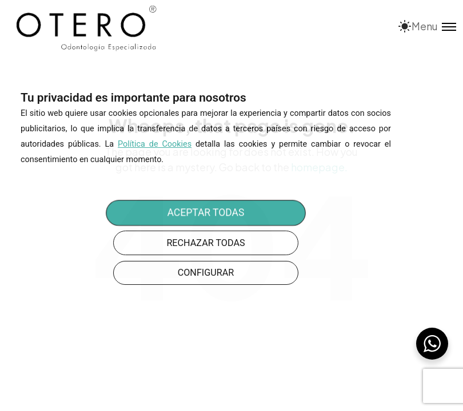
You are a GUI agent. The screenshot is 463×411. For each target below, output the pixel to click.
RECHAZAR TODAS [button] (205, 242)
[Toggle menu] (434, 26)
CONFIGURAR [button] (206, 272)
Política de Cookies (154, 144)
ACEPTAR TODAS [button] (206, 213)
